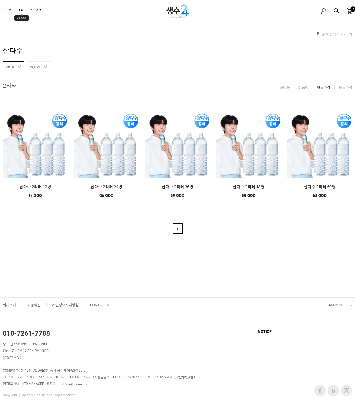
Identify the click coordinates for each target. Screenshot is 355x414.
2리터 (348, 34)
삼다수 (334, 34)
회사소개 (9, 304)
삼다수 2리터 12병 (35, 187)
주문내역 (35, 10)
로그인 (7, 10)
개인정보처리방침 (65, 304)
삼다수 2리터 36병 (178, 187)
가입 (21, 10)
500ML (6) (38, 66)
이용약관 (34, 304)
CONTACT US (100, 304)
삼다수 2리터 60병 (320, 187)
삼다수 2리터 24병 (106, 187)
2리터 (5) (13, 66)
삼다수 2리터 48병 (249, 187)
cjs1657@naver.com (74, 384)
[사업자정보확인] (185, 377)
